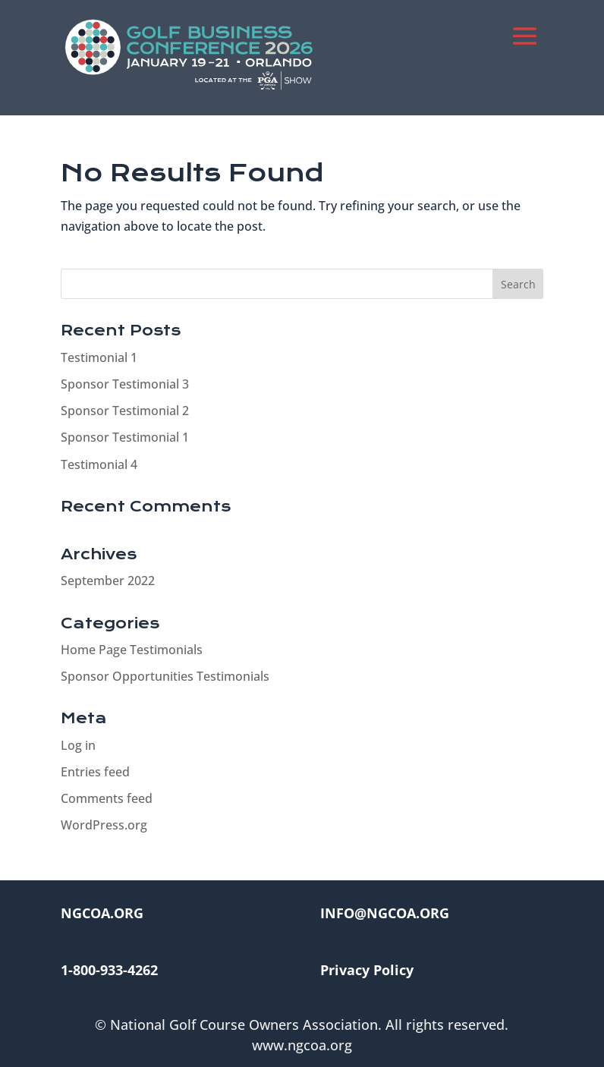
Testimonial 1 (99, 357)
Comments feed (107, 798)
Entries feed (95, 771)
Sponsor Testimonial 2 (125, 410)
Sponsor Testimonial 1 (125, 437)
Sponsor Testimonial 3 (125, 384)
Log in (78, 745)
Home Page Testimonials (132, 649)
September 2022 (108, 580)
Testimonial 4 (99, 464)
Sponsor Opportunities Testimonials (165, 676)
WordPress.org (104, 825)
